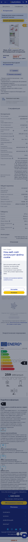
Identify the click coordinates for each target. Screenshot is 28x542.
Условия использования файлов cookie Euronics (13, 278)
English (9, 249)
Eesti (5, 249)
